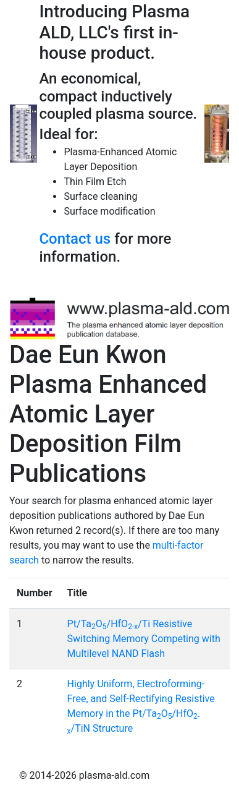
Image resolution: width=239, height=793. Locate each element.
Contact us (75, 238)
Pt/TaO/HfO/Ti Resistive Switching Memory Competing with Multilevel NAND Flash (143, 638)
